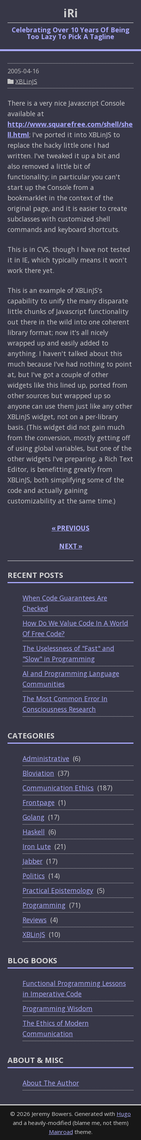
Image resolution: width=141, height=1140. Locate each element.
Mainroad (61, 1131)
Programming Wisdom (57, 1008)
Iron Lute (37, 846)
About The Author (51, 1082)
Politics (34, 875)
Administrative (46, 758)
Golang (33, 817)
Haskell (34, 831)
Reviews (35, 919)
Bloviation (38, 773)
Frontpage (39, 802)
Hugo (124, 1113)
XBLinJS (26, 81)
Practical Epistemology (58, 890)
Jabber (32, 861)
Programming (44, 905)
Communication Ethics (58, 787)
